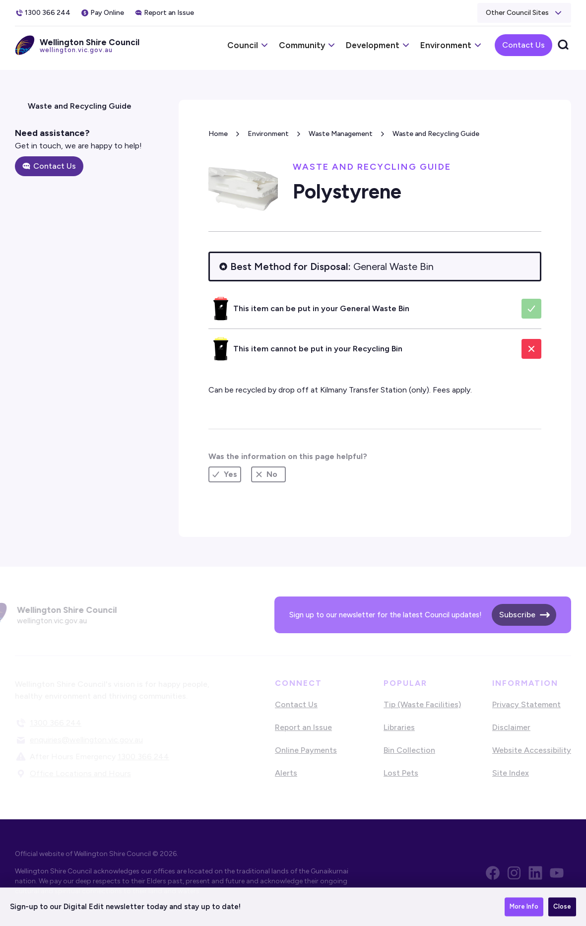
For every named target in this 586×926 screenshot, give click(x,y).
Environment (268, 134)
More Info (524, 908)
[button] (524, 13)
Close (562, 908)
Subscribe (517, 614)
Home (218, 134)
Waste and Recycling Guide (435, 134)
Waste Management (341, 134)
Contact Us (523, 45)
